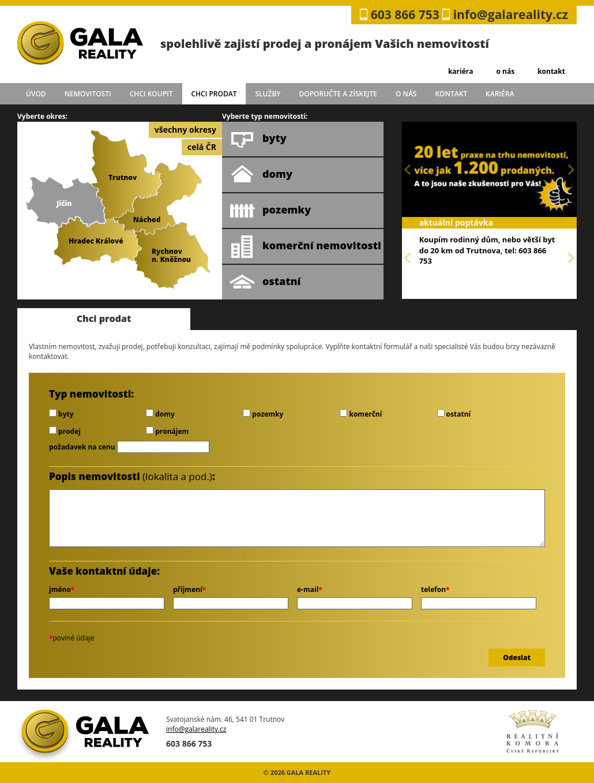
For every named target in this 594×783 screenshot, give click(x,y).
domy (261, 175)
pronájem (167, 431)
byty (258, 139)
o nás (505, 71)
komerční (361, 414)
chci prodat (213, 94)
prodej (65, 431)
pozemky (270, 210)
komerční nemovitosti (305, 246)
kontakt (551, 71)
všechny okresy (185, 129)
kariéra (460, 71)
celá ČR (201, 146)
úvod (36, 94)
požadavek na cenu (82, 447)
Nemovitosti (88, 94)
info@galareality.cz (510, 14)
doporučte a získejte (338, 94)
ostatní (265, 282)
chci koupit (151, 94)
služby (268, 94)
